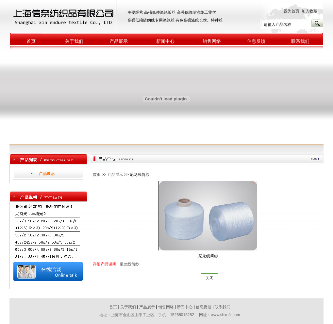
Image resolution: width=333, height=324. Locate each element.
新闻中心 (165, 41)
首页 (31, 41)
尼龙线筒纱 (129, 264)
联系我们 (300, 41)
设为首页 (291, 11)
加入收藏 (311, 11)
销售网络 (212, 41)
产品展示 (118, 41)
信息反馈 (256, 41)
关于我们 (74, 41)
